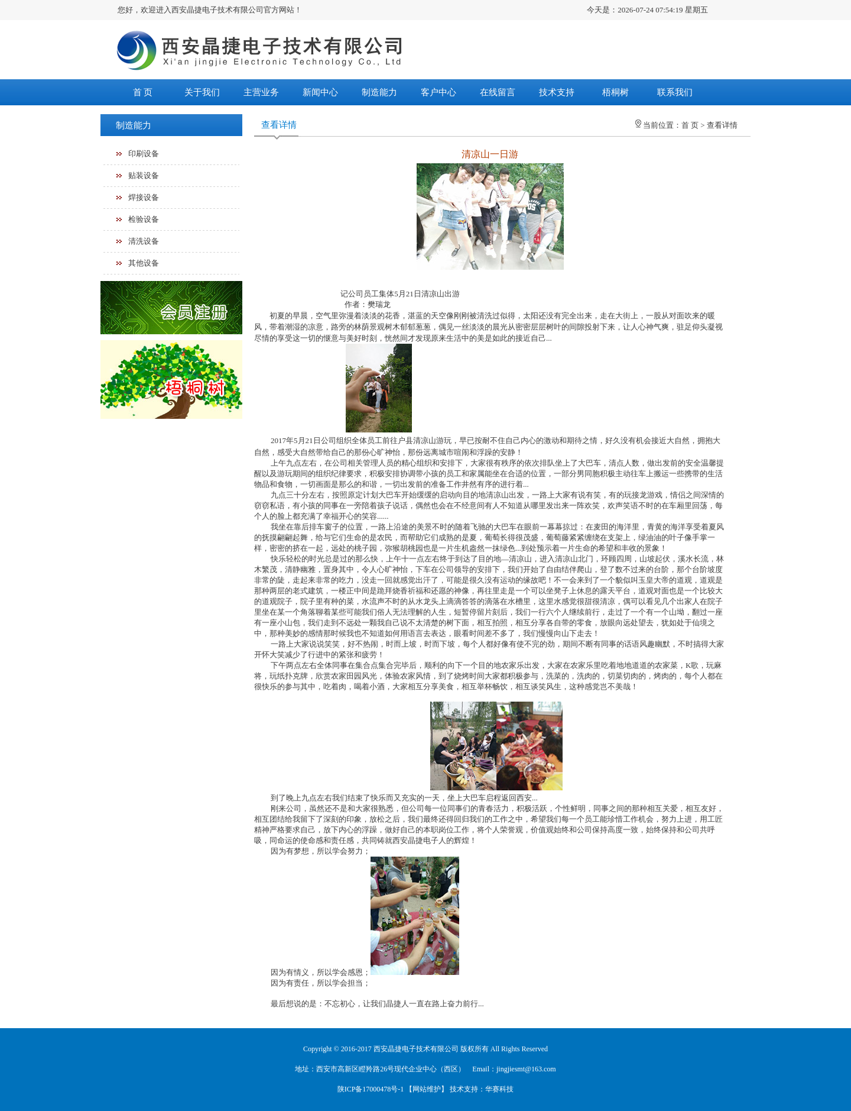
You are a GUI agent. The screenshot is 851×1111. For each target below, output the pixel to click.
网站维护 (426, 1089)
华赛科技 (499, 1089)
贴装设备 (143, 175)
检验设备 (143, 219)
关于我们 (202, 92)
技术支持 (556, 92)
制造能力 (379, 92)
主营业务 (261, 92)
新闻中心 (320, 92)
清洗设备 (143, 241)
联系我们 (675, 92)
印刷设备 (143, 153)
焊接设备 (143, 197)
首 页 (143, 92)
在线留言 (497, 92)
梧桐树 (615, 92)
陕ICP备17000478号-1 (370, 1089)
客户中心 (438, 92)
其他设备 (143, 263)
